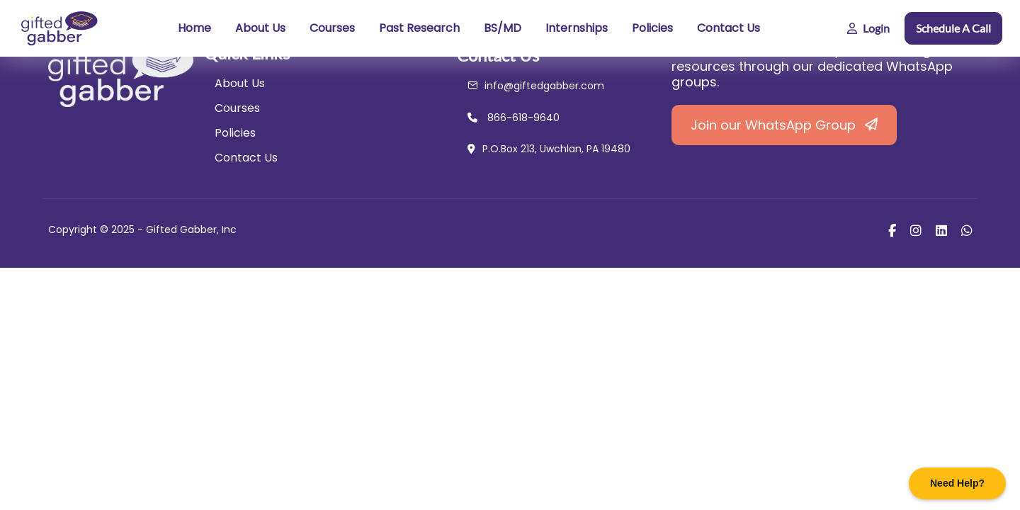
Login (868, 28)
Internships (576, 28)
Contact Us (728, 28)
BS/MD (502, 28)
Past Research (419, 28)
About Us (260, 28)
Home (194, 28)
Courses (332, 28)
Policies (652, 28)
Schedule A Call (953, 28)
